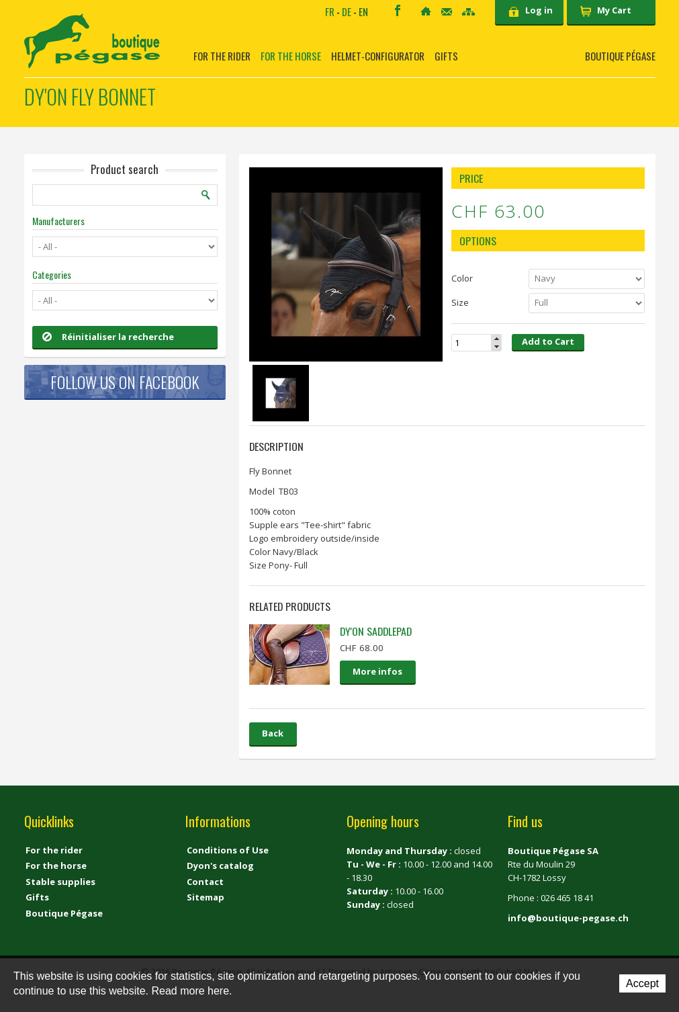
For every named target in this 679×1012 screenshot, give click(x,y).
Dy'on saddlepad (376, 631)
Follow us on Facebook (124, 382)
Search (206, 195)
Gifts (446, 56)
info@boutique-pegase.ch (568, 918)
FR (329, 11)
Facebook (397, 10)
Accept (642, 983)
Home (425, 11)
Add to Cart (548, 341)
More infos (377, 671)
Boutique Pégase (620, 56)
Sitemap (468, 11)
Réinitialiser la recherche (108, 337)
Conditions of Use (228, 850)
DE (346, 11)
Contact (446, 11)
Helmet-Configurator (377, 56)
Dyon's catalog (220, 865)
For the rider (222, 56)
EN (363, 11)
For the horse (291, 56)
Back (272, 733)
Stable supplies (60, 882)
